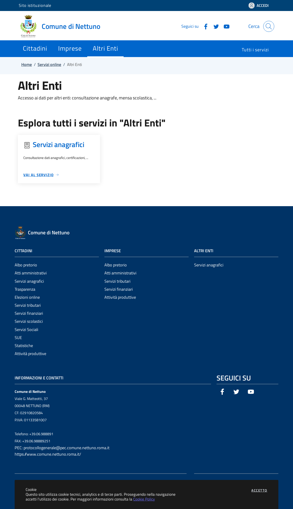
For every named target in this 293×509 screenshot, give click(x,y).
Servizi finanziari (29, 313)
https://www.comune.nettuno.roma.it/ (48, 454)
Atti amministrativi (31, 273)
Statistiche (24, 345)
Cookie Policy (144, 499)
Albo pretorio (26, 265)
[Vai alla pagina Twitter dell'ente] (214, 26)
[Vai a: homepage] (62, 26)
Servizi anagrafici (29, 281)
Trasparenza (25, 289)
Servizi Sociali (26, 329)
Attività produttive (30, 353)
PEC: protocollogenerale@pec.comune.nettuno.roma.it (62, 448)
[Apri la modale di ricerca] (268, 26)
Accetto (259, 490)
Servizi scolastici (29, 321)
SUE (18, 337)
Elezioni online (27, 297)
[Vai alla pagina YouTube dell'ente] (225, 26)
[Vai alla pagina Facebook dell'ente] (204, 26)
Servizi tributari (28, 305)
